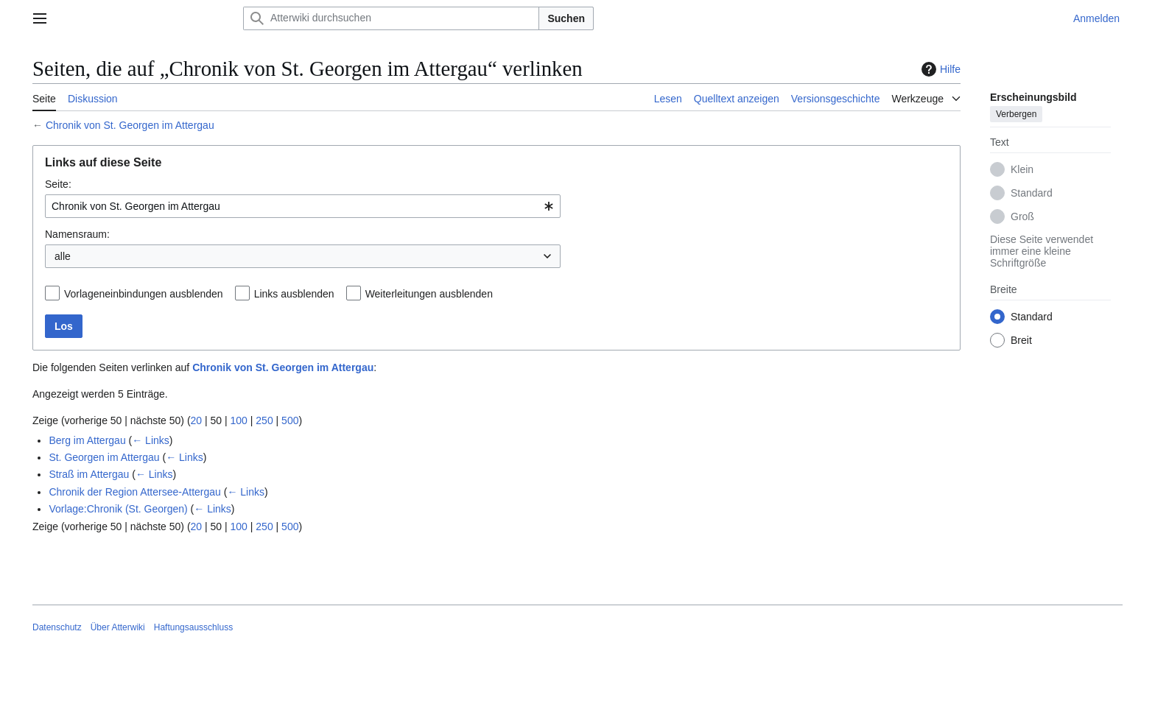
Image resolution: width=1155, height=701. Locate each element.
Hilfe (939, 69)
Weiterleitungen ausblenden (429, 294)
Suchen (566, 18)
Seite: (58, 184)
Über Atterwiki (118, 627)
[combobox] (303, 206)
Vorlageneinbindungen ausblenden (143, 294)
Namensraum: (77, 234)
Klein (1022, 169)
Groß (1022, 216)
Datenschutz (57, 627)
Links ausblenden (294, 294)
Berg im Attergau (87, 440)
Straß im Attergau (89, 474)
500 (289, 420)
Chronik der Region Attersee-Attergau (134, 492)
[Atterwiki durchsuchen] (391, 18)
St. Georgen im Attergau (104, 457)
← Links (150, 440)
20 (197, 420)
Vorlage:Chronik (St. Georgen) (118, 509)
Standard (1032, 193)
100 (239, 420)
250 (264, 420)
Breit (1021, 340)
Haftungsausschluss (193, 627)
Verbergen (1016, 114)
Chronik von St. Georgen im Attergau (130, 125)
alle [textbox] (63, 256)
